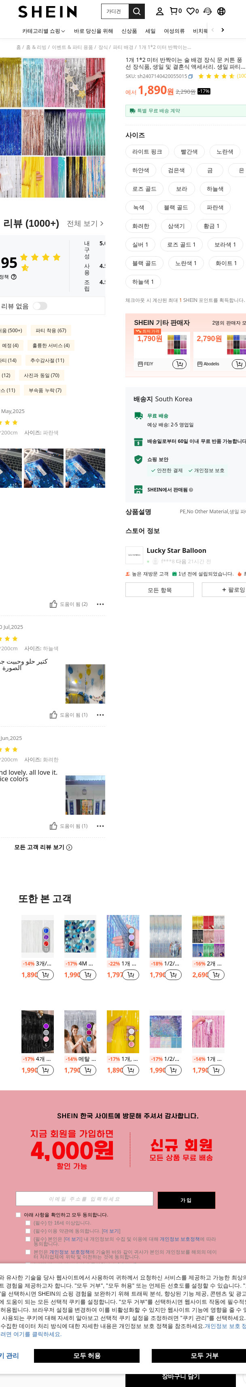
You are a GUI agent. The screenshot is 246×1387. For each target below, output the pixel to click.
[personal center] (160, 11)
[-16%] (198, 964)
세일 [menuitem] (150, 30)
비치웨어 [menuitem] (203, 30)
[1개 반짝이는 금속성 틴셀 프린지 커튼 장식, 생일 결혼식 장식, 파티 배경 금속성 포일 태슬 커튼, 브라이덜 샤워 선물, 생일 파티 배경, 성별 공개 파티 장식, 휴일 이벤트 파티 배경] (123, 1127)
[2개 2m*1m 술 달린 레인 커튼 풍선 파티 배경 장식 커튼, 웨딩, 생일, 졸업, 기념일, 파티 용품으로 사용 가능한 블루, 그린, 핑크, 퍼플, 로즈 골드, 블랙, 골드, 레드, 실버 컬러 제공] (208, 936)
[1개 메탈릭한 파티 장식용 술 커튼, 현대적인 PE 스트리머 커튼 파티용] (208, 1031)
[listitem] (162, 351)
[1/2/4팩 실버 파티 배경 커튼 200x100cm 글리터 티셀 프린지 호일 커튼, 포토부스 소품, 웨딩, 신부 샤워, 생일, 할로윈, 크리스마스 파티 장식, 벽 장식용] (166, 936)
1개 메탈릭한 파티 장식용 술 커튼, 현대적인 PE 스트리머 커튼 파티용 (208, 1059)
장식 (103, 47)
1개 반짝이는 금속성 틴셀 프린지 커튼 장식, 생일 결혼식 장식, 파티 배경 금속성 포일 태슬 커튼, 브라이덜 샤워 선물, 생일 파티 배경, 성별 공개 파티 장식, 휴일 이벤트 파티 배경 (123, 1154)
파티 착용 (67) (51, 330)
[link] (175, 11)
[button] (115, 11)
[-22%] (113, 964)
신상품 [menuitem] (129, 30)
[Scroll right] (222, 30)
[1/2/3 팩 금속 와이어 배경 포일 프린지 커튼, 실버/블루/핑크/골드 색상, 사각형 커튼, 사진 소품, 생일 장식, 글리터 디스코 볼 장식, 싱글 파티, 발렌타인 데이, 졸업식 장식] (166, 1031)
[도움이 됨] (53, 604)
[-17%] (70, 964)
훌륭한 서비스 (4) (51, 345)
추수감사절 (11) (47, 360)
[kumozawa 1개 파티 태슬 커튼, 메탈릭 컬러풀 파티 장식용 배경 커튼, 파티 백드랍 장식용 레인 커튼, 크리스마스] (37, 1127)
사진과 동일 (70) (41, 375)
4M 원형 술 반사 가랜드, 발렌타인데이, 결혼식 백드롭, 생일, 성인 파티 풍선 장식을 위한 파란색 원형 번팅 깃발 (80, 964)
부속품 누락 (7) (45, 390)
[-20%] (70, 1154)
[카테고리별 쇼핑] (44, 30)
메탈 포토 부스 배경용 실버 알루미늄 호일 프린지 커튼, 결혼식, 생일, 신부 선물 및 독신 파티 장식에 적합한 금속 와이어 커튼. (80, 1059)
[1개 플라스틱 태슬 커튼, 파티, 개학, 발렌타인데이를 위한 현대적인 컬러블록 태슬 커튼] (80, 1127)
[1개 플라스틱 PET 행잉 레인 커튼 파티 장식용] (123, 936)
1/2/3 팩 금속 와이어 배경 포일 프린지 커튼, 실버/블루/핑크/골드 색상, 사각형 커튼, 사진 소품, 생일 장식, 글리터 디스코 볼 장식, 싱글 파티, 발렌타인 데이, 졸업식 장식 (166, 1059)
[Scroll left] (213, 30)
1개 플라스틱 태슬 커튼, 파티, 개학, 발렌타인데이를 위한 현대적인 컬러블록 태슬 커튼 (80, 1154)
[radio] (147, 151)
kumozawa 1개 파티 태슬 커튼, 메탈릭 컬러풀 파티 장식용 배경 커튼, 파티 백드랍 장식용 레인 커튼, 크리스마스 (37, 1154)
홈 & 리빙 (36, 47)
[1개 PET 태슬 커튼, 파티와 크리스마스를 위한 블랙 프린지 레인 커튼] (166, 1127)
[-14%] (27, 964)
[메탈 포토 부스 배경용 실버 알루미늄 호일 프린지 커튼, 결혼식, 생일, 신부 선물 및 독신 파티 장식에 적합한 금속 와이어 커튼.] (80, 1031)
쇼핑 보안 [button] (157, 459)
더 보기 (123, 1205)
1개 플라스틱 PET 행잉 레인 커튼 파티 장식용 (123, 964)
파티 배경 (123, 47)
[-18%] (156, 964)
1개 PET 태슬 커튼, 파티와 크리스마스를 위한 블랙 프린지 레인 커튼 (166, 1154)
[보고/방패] (100, 604)
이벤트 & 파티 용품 (72, 47)
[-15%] (198, 1154)
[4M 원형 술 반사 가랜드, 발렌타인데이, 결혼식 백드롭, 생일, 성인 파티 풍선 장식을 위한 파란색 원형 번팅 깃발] (80, 936)
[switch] (40, 306)
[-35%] (156, 1154)
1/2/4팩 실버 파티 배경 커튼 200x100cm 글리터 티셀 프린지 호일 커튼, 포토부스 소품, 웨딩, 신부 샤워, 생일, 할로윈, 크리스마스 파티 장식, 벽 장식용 (166, 964)
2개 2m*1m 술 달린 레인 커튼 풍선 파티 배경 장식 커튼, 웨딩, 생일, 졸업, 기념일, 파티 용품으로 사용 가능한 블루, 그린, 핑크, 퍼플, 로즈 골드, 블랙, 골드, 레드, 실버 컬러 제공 (208, 964)
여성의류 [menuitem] (174, 30)
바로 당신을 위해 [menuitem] (93, 30)
